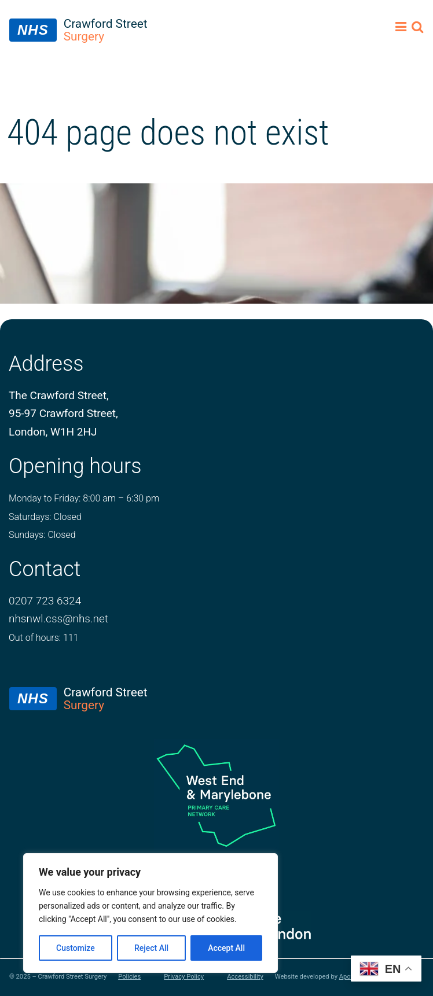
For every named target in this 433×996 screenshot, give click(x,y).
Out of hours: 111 (44, 637)
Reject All (151, 948)
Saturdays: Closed (45, 516)
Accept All (226, 948)
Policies (129, 976)
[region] (150, 913)
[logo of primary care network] (216, 794)
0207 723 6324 (45, 600)
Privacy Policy (184, 976)
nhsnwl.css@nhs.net (58, 618)
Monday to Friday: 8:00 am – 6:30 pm (84, 498)
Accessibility (245, 976)
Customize (75, 948)
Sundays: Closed (42, 534)
